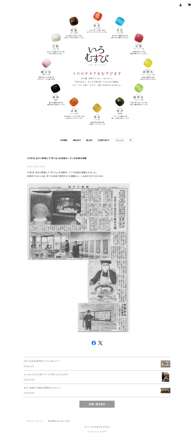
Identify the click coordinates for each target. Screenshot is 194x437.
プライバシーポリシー (34, 421)
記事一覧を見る (97, 404)
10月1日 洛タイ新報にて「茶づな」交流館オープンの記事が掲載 (57, 158)
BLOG (89, 140)
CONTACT (103, 140)
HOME (63, 140)
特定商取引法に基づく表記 (59, 421)
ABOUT (77, 140)
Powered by (97, 432)
